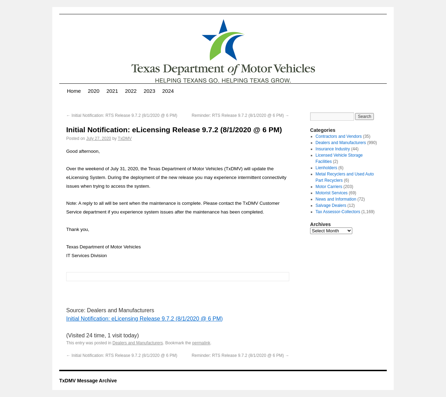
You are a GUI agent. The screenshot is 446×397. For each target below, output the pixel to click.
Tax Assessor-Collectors (338, 211)
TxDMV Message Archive (88, 380)
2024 (168, 91)
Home (74, 91)
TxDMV (125, 138)
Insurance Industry (333, 149)
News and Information (336, 199)
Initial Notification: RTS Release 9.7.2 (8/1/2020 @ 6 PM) (121, 115)
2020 (93, 91)
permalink (201, 342)
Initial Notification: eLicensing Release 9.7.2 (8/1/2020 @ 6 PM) (144, 319)
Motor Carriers (329, 186)
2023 (149, 91)
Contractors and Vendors (339, 136)
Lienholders (326, 167)
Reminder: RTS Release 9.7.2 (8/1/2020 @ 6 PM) (240, 115)
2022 (131, 91)
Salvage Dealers (331, 205)
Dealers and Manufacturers (138, 342)
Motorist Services (332, 192)
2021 (112, 91)
